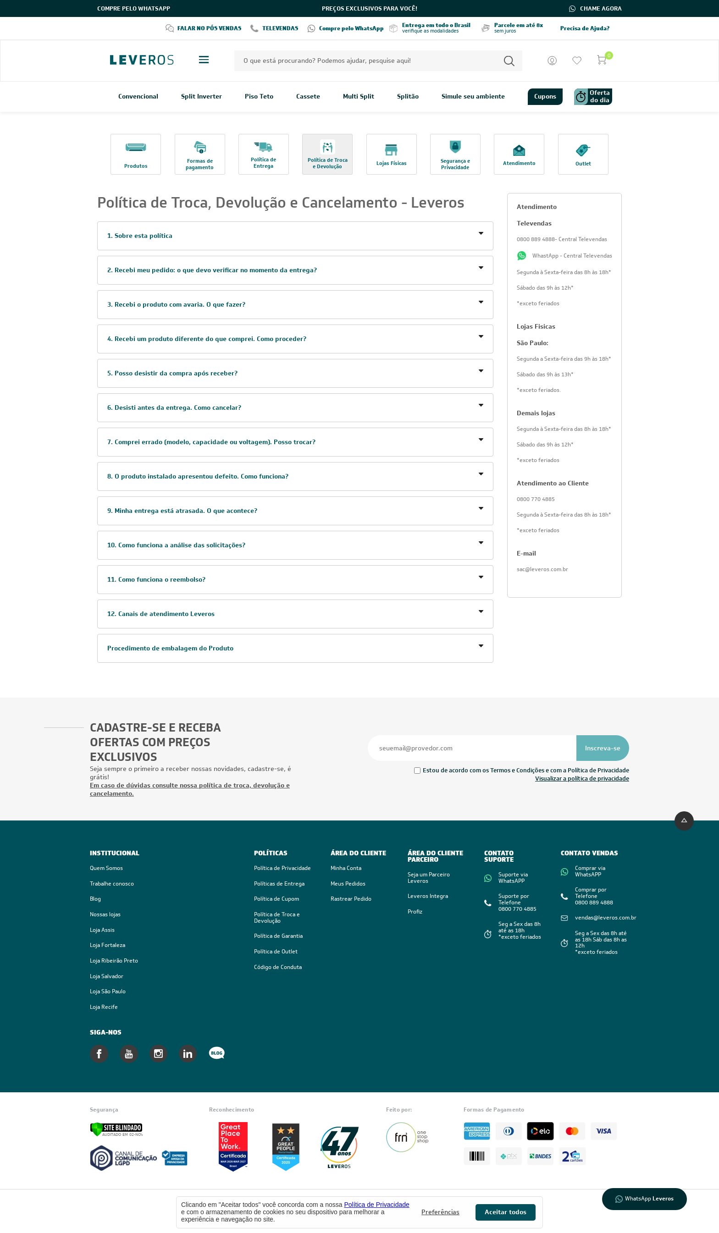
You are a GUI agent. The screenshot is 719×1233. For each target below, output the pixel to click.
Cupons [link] (545, 96)
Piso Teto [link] (259, 96)
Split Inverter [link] (201, 96)
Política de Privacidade (376, 1204)
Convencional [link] (138, 96)
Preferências (440, 1212)
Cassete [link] (308, 96)
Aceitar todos (505, 1212)
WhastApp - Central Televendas (564, 255)
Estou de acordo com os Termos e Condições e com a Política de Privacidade (526, 770)
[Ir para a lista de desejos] (576, 60)
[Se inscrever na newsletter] (602, 748)
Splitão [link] (408, 96)
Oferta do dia (592, 96)
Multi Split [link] (358, 96)
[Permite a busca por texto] (509, 60)
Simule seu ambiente (473, 96)
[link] (163, 930)
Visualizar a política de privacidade (582, 778)
